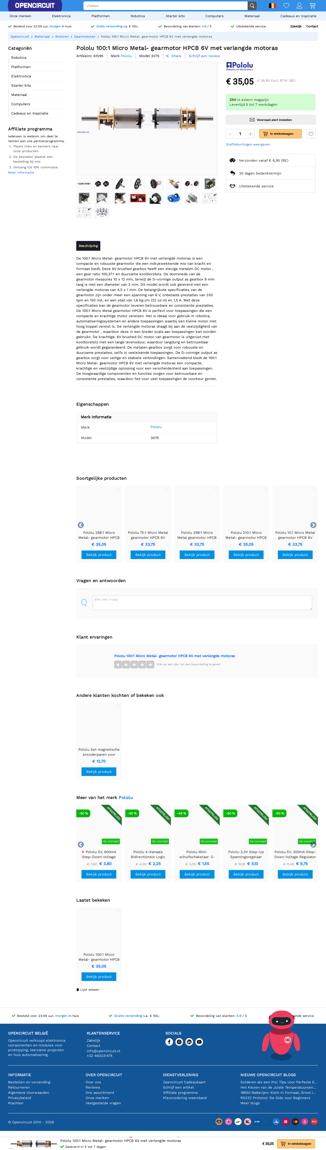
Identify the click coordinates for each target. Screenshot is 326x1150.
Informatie (19, 1075)
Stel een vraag (105, 599)
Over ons (93, 1082)
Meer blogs (250, 1103)
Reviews (93, 1087)
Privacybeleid (19, 1098)
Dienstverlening (180, 1075)
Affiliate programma (180, 1092)
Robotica (138, 16)
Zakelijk (295, 26)
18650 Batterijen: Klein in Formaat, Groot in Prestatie (279, 1092)
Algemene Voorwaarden (28, 1092)
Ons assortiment (100, 1092)
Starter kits (175, 16)
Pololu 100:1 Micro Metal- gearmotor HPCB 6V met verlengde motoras (174, 656)
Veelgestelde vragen (103, 1103)
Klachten (15, 1103)
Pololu (149, 427)
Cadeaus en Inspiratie (298, 16)
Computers (214, 16)
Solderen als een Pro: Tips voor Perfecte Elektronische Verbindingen (279, 1082)
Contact (312, 26)
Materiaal (252, 16)
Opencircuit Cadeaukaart (184, 1082)
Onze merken (20, 16)
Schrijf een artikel (178, 1087)
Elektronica (61, 16)
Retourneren (19, 1087)
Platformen (101, 16)
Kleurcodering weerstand (185, 1098)
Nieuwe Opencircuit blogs (268, 1075)
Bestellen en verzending (29, 1082)
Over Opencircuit (104, 1075)
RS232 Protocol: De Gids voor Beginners (275, 1098)
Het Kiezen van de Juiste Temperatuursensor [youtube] (279, 1087)
